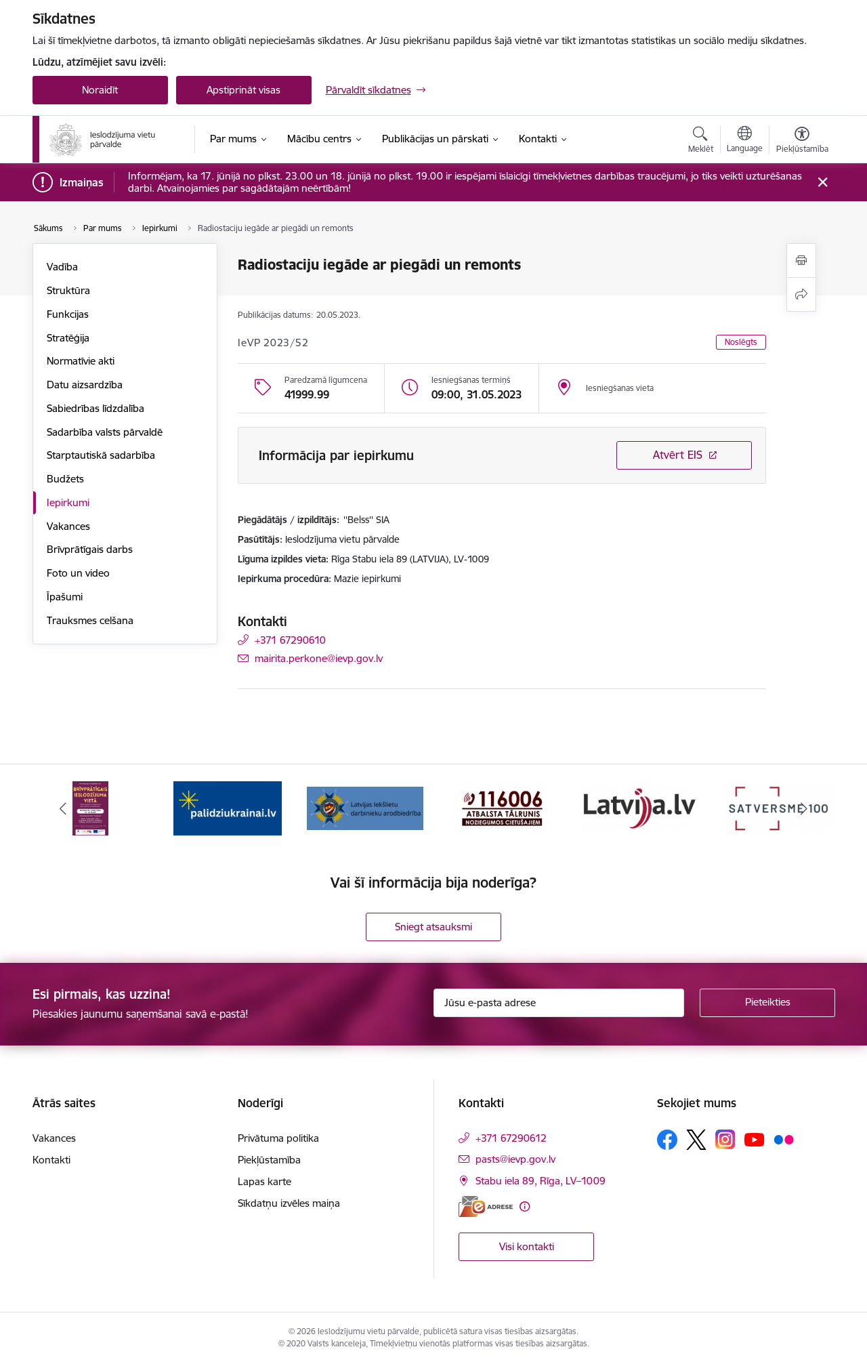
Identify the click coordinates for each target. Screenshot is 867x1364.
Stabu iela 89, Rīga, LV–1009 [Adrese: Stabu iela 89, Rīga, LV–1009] (540, 1180)
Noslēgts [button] (741, 342)
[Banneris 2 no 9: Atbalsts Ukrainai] (227, 807)
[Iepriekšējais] (63, 808)
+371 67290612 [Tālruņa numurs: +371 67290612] (511, 1138)
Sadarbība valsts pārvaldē (105, 432)
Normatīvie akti (80, 360)
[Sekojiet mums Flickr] (784, 1139)
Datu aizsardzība (85, 384)
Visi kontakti (526, 1246)
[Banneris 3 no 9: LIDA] (365, 807)
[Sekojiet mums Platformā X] (696, 1140)
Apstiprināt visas (243, 89)
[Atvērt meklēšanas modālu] (700, 141)
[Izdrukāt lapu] (801, 260)
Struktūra (68, 290)
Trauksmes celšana (90, 620)
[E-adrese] (486, 1206)
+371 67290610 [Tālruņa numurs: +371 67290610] (290, 640)
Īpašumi (65, 596)
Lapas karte (264, 1181)
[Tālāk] (804, 808)
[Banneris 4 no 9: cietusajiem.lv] (502, 807)
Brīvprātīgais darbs (90, 549)
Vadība (62, 266)
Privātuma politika (278, 1138)
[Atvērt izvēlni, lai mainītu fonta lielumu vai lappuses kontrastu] (802, 141)
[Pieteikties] (767, 1003)
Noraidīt (100, 89)
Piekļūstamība (269, 1159)
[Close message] (822, 182)
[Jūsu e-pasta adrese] (559, 1003)
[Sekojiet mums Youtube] (754, 1139)
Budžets (65, 478)
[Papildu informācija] (525, 1206)
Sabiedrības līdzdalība (95, 408)
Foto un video (78, 572)
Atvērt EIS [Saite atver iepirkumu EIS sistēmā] (677, 454)
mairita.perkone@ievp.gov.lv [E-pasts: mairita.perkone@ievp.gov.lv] (319, 658)
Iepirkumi (68, 502)
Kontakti (51, 1159)
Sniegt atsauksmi (433, 926)
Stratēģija (68, 337)
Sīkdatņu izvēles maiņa (289, 1203)
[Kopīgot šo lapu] (801, 294)
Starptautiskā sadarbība (101, 455)
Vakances (68, 526)
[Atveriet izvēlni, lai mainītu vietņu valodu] (744, 141)
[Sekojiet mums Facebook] (667, 1140)
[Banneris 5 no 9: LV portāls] (639, 807)
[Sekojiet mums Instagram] (725, 1139)
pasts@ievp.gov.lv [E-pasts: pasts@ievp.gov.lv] (515, 1159)
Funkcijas (68, 314)
